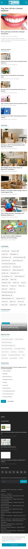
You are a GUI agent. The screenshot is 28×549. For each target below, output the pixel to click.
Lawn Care (5, 385)
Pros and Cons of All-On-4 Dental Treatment (12, 33)
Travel (4, 301)
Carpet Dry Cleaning (6, 342)
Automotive (6, 282)
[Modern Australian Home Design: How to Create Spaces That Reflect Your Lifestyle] (14, 181)
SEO (24, 355)
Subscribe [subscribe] (23, 481)
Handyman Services (8, 379)
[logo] (14, 2)
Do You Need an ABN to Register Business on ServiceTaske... (11, 237)
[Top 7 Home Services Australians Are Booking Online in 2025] (14, 204)
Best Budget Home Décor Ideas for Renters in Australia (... (11, 168)
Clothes (12, 289)
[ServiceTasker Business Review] (5, 442)
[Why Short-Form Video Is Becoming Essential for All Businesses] (5, 111)
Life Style (5, 251)
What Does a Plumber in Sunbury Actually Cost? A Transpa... (13, 460)
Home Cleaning (6, 371)
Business (15, 251)
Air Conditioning (7, 276)
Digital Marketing (7, 295)
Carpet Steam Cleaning (7, 339)
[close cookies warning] (26, 535)
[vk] (21, 472)
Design (5, 254)
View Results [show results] (10, 401)
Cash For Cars (5, 352)
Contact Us (9, 494)
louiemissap (3, 78)
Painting (5, 382)
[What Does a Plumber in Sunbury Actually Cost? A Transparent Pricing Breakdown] (5, 455)
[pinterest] (13, 472)
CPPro (2, 105)
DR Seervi (3, 449)
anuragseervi (3, 217)
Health (5, 279)
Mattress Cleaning (18, 270)
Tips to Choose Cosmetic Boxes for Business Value (14, 103)
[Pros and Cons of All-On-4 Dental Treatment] (14, 21)
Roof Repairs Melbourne (14, 355)
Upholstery (17, 267)
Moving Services (7, 388)
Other (5, 304)
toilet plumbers (13, 358)
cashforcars (13, 352)
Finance (5, 286)
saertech (2, 64)
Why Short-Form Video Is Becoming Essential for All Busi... (14, 116)
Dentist (13, 279)
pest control (5, 358)
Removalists (15, 273)
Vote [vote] (3, 401)
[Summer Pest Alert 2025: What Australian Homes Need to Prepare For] (5, 56)
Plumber (5, 273)
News (4, 289)
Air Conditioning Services (9, 391)
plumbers (4, 355)
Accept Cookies (14, 545)
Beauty (22, 286)
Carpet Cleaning (18, 260)
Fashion (22, 304)
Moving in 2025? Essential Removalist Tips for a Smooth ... (13, 90)
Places (21, 301)
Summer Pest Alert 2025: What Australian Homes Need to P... (14, 62)
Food (23, 282)
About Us (3, 494)
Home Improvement (20, 257)
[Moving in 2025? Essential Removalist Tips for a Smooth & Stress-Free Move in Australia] (5, 84)
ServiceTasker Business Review (8, 447)
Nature (13, 301)
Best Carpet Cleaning (7, 348)
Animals (13, 286)
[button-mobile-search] (26, 2)
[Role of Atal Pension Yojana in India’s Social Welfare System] (5, 427)
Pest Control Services (8, 394)
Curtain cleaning (19, 276)
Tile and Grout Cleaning (9, 263)
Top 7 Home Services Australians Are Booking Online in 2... (12, 214)
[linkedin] (17, 472)
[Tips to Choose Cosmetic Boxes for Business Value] (5, 98)
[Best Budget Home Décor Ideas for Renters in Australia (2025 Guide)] (14, 159)
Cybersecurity (20, 298)
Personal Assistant (7, 396)
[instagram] (9, 472)
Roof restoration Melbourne (8, 345)
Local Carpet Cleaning (19, 348)
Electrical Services (7, 376)
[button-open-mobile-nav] (2, 2)
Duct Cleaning (6, 267)
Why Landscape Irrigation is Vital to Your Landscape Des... (14, 326)
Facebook (13, 304)
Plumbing (5, 374)
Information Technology (8, 292)
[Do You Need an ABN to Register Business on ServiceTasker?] (14, 227)
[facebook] (2, 472)
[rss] (25, 472)
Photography (14, 254)
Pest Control (6, 260)
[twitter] (6, 472)
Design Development (8, 298)
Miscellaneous (6, 257)
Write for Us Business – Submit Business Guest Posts (13, 519)
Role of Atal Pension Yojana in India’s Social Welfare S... (14, 433)
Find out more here (11, 541)
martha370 (3, 36)
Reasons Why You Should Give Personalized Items (12, 76)
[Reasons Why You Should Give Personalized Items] (5, 70)
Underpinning (6, 270)
